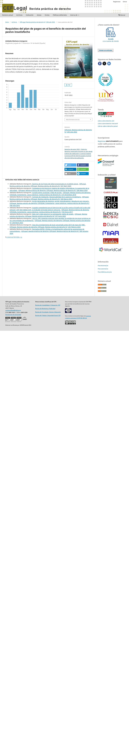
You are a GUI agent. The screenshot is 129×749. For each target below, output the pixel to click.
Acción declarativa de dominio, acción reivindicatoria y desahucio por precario (60, 201)
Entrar (125, 2)
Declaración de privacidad (13, 314)
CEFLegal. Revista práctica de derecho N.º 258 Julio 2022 (37, 22)
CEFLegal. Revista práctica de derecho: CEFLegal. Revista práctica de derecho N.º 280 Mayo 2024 (53, 190)
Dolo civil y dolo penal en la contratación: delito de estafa (53, 214)
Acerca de (74, 15)
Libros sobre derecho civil (106, 121)
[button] (70, 165)
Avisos (39, 15)
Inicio (7, 22)
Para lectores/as (103, 265)
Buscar (121, 15)
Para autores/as (103, 269)
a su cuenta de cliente (111, 39)
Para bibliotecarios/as (105, 272)
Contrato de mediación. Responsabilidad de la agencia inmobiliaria (56, 197)
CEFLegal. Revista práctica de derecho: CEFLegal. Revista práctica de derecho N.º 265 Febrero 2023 (45, 227)
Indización (29, 15)
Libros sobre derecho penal (108, 126)
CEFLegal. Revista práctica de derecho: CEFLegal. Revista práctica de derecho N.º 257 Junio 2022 (48, 215)
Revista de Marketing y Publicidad (45, 308)
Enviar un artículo (105, 50)
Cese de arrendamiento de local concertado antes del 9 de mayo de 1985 (58, 225)
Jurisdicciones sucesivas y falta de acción (47, 193)
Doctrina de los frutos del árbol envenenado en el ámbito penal (55, 184)
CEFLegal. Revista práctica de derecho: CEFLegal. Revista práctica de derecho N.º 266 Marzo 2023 (49, 198)
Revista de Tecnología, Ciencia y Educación (48, 312)
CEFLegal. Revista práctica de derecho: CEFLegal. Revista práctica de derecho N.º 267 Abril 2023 (48, 185)
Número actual (7, 15)
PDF (69, 85)
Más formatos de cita (72, 119)
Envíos (47, 15)
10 (18, 237)
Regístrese (101, 141)
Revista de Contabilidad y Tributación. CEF (47, 305)
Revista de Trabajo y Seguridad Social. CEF (48, 315)
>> (21, 237)
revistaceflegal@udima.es (13, 310)
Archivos (19, 15)
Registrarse (116, 2)
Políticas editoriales (60, 15)
